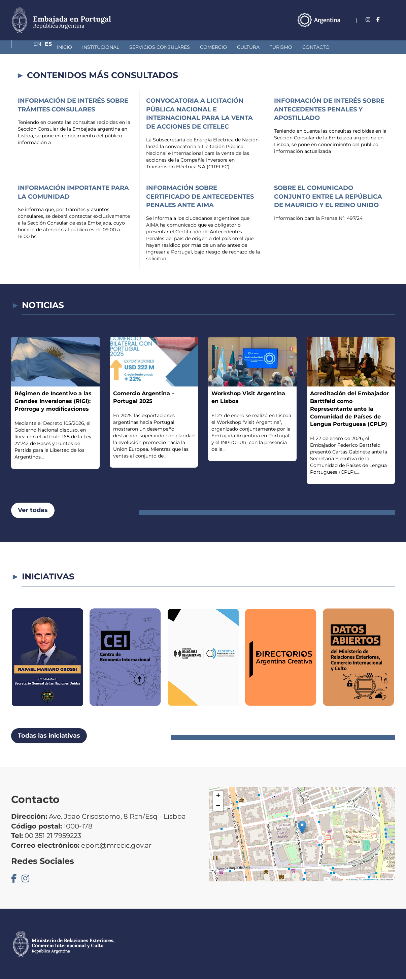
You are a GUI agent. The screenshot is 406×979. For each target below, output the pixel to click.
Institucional (64, 47)
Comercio (177, 47)
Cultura (212, 47)
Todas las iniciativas (49, 735)
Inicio (28, 47)
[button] (302, 827)
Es (391, 19)
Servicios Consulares (124, 47)
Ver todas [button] (33, 510)
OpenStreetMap (370, 879)
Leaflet (351, 879)
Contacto (280, 47)
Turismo (245, 47)
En (378, 19)
